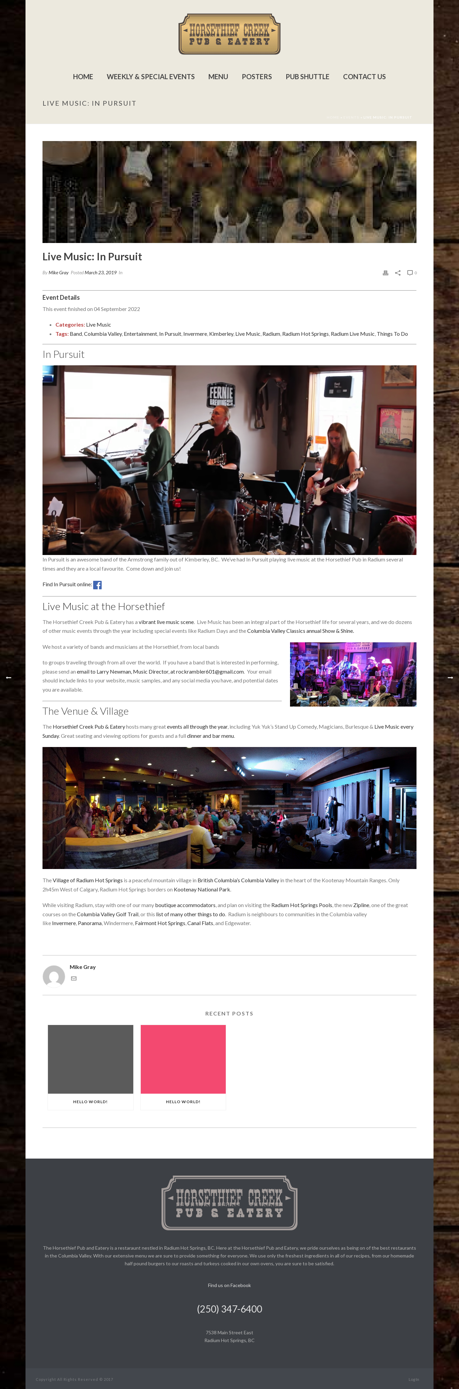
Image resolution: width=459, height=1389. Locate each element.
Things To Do (392, 333)
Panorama (90, 923)
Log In (414, 1379)
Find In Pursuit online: (72, 584)
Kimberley (221, 333)
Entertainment (140, 333)
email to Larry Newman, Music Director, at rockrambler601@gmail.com (160, 671)
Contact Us (364, 76)
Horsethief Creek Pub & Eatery (89, 726)
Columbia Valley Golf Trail (107, 914)
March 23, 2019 (101, 272)
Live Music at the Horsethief (103, 606)
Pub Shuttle (307, 76)
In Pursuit (170, 333)
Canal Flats (200, 923)
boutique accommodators (185, 905)
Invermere (195, 333)
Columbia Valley (103, 333)
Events (351, 117)
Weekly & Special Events (151, 76)
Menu (218, 76)
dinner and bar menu (210, 735)
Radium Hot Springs (305, 333)
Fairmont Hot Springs (160, 923)
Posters (257, 76)
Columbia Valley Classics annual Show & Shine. (300, 630)
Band (76, 333)
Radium (271, 333)
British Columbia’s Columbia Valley (238, 880)
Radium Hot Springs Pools (301, 905)
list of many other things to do (190, 914)
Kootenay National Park (202, 889)
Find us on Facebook (229, 1285)
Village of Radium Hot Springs (88, 880)
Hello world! (90, 1101)
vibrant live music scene (166, 622)
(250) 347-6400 (229, 1309)
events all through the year (197, 726)
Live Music (98, 324)
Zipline (361, 905)
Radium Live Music (353, 333)
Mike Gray (59, 272)
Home (83, 76)
